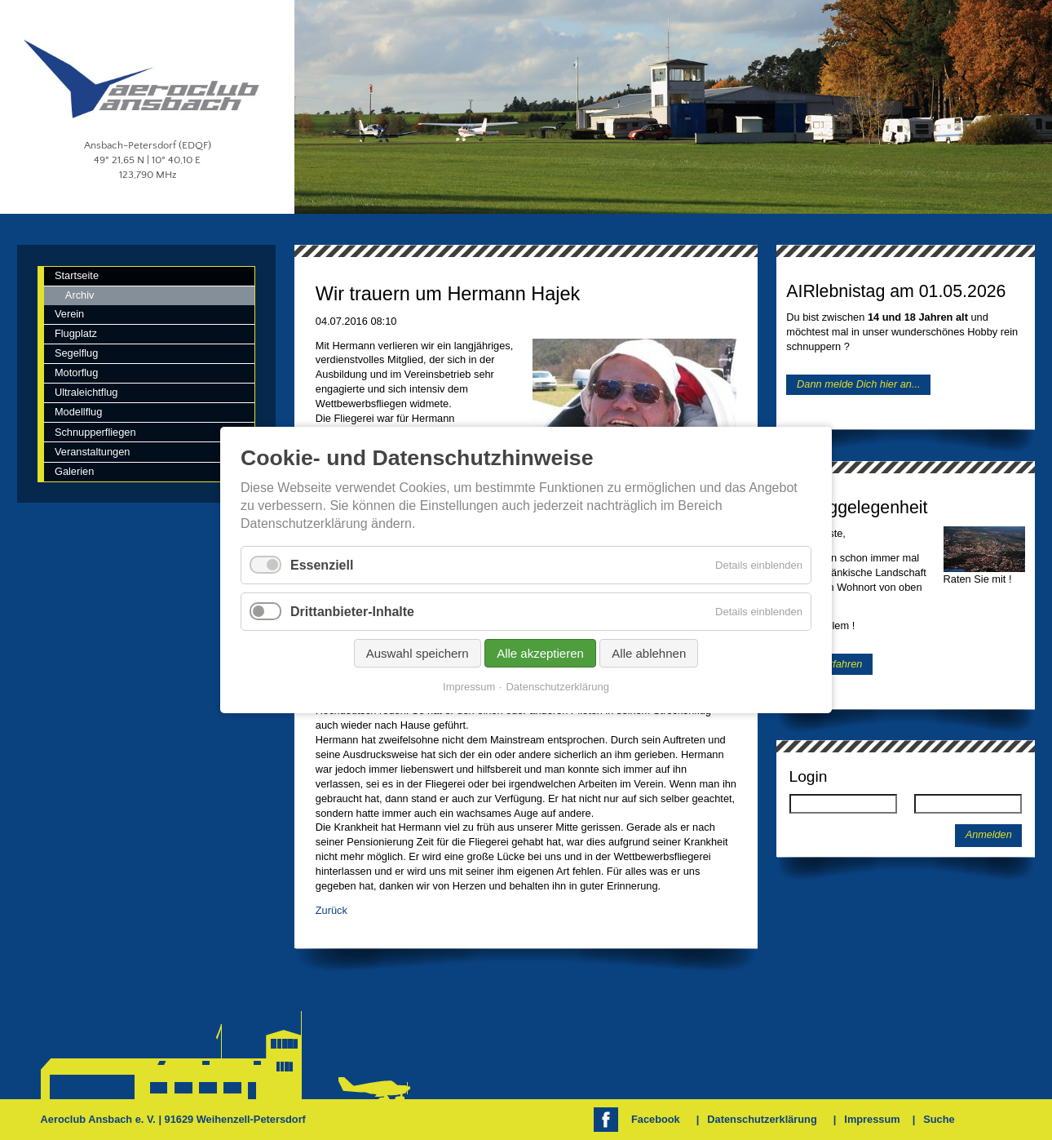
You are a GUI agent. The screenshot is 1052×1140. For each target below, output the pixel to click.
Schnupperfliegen (95, 432)
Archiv (80, 295)
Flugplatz (76, 333)
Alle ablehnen (649, 653)
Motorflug (76, 372)
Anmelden (989, 835)
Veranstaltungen (92, 452)
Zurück (331, 910)
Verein (69, 314)
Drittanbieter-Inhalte (352, 612)
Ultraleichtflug (86, 392)
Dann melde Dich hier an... (859, 385)
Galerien (74, 471)
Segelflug (76, 353)
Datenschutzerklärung (761, 1119)
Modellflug (78, 412)
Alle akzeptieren (540, 653)
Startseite (77, 275)
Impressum (872, 1119)
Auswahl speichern (417, 653)
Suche (938, 1119)
